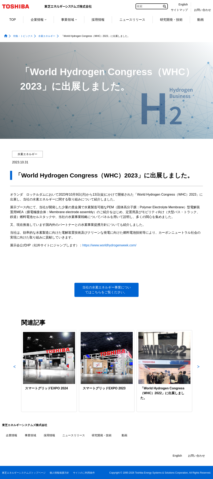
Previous (14, 371)
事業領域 (69, 19)
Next (198, 371)
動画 (200, 19)
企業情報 (38, 19)
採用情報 (98, 19)
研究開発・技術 (171, 19)
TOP (12, 19)
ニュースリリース (132, 19)
